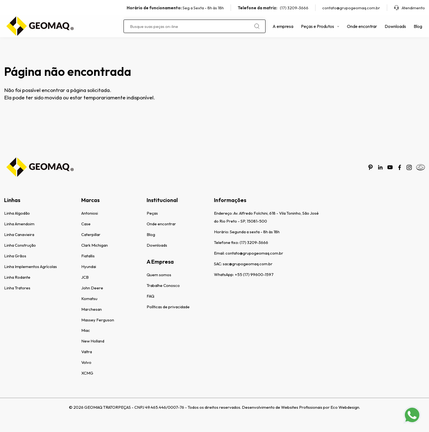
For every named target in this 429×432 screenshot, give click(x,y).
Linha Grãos (15, 255)
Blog (418, 26)
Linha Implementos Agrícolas (30, 266)
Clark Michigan (94, 245)
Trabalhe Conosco (163, 285)
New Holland (92, 341)
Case (86, 223)
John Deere (92, 287)
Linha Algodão (17, 213)
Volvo (86, 362)
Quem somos (159, 274)
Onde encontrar (362, 26)
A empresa (283, 26)
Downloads (395, 26)
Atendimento (409, 7)
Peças (152, 213)
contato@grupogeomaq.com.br (351, 7)
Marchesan (91, 309)
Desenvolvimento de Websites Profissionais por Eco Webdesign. (301, 407)
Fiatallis (88, 255)
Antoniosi (89, 213)
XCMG (87, 373)
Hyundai (88, 266)
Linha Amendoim (19, 223)
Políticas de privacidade (168, 306)
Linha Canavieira (19, 234)
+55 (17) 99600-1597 (254, 274)
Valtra (86, 351)
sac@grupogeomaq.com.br (248, 263)
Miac (85, 330)
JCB (85, 277)
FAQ (150, 296)
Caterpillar (90, 234)
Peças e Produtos (320, 26)
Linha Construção (20, 245)
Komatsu (89, 298)
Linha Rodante (17, 277)
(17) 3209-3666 (273, 7)
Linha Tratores (17, 287)
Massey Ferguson (97, 319)
